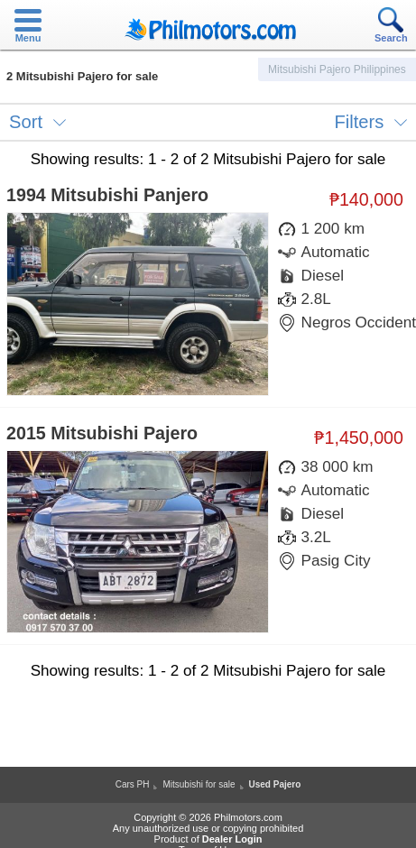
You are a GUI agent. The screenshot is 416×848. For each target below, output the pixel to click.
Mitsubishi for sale (198, 784)
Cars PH (133, 784)
